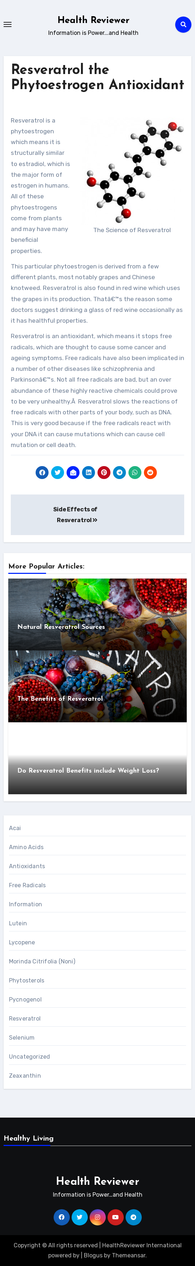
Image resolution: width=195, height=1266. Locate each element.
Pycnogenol (25, 999)
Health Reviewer (94, 21)
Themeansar (128, 1255)
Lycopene (22, 942)
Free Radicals (27, 885)
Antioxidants (27, 866)
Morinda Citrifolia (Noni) (42, 961)
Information (25, 904)
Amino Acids (26, 847)
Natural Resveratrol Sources (61, 627)
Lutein (18, 923)
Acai (15, 828)
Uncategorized (29, 1056)
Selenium (22, 1037)
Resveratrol (25, 1018)
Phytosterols (26, 980)
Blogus (93, 1255)
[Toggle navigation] (8, 24)
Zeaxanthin (25, 1075)
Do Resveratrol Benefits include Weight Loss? (88, 771)
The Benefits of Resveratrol (60, 699)
